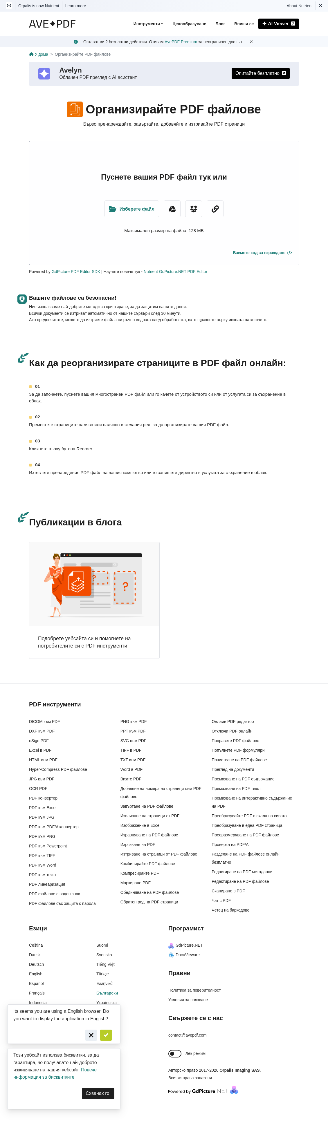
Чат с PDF (221, 900)
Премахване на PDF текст (236, 788)
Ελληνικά (104, 983)
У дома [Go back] (38, 54)
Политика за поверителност (194, 990)
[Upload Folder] (131, 208)
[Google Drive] (172, 208)
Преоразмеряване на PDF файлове (245, 835)
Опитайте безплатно (260, 73)
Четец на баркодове (230, 910)
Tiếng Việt (105, 964)
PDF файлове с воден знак (54, 894)
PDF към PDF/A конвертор (54, 827)
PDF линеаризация (47, 884)
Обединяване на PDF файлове (149, 892)
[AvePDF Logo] (52, 24)
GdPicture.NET (185, 945)
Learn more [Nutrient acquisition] (75, 5)
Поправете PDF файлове (235, 740)
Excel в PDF (40, 750)
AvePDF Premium (181, 41)
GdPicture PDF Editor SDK (76, 271)
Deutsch (36, 964)
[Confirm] (106, 1035)
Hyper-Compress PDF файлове (58, 769)
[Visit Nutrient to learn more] (9, 5)
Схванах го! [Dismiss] (98, 1093)
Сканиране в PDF (228, 891)
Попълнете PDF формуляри (238, 750)
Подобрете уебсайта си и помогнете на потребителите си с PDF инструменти (84, 642)
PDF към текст (42, 874)
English (35, 974)
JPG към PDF (42, 779)
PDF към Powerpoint (48, 846)
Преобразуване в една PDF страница (247, 825)
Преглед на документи (233, 769)
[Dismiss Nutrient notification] (320, 5)
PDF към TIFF (42, 855)
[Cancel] (91, 1035)
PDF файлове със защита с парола (62, 903)
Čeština (36, 945)
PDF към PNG (42, 836)
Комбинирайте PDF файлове (147, 863)
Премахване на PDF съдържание (243, 779)
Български (107, 993)
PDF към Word (42, 865)
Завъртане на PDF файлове (147, 806)
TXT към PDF (132, 759)
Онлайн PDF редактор (233, 721)
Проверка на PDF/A (230, 844)
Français (37, 993)
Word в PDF (131, 769)
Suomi (102, 945)
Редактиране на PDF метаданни (242, 871)
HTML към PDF (43, 759)
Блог (220, 23)
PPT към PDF (133, 731)
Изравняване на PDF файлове (149, 835)
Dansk (35, 954)
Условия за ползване (188, 999)
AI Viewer (278, 23)
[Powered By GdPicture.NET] (203, 1089)
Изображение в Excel (140, 825)
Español (36, 983)
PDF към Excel (43, 807)
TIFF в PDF (131, 750)
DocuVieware (184, 954)
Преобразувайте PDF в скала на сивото (249, 815)
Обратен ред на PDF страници (149, 902)
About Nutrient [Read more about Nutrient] (300, 5)
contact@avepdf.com (187, 1035)
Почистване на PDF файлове (239, 759)
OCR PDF (38, 788)
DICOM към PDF (44, 721)
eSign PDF (39, 740)
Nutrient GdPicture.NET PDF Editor (175, 271)
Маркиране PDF (135, 882)
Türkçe (102, 974)
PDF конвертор (43, 798)
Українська (106, 1002)
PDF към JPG (42, 817)
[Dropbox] (193, 208)
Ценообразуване (189, 23)
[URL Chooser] (215, 208)
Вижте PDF (130, 779)
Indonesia (38, 1002)
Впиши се (244, 23)
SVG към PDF (133, 740)
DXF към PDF (42, 731)
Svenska (104, 954)
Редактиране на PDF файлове (240, 881)
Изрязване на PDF (137, 844)
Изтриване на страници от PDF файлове (158, 854)
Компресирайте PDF (139, 873)
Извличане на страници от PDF (150, 815)
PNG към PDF (133, 721)
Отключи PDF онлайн (232, 731)
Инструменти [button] (147, 23)
